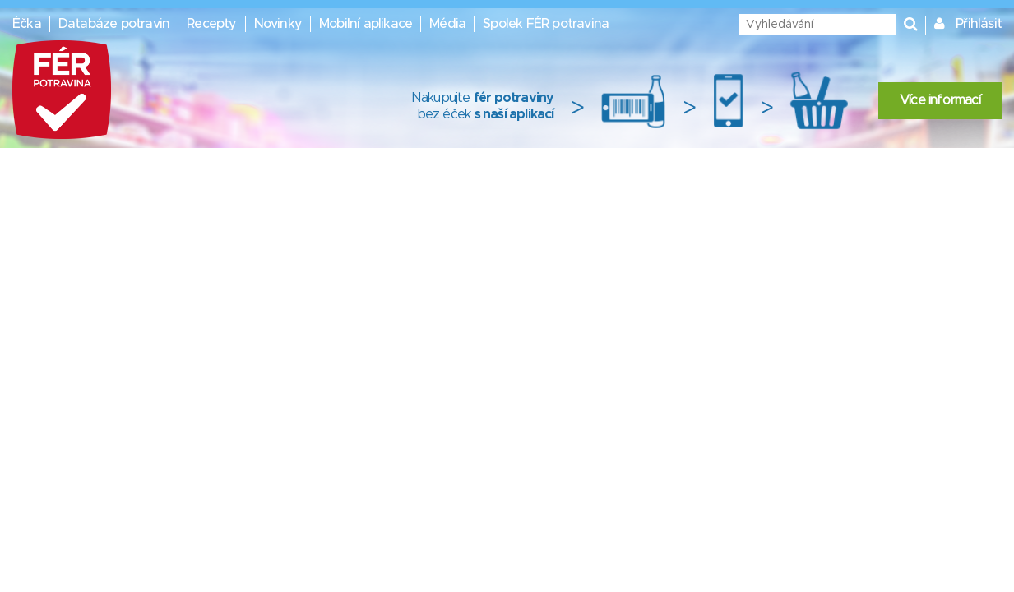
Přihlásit (979, 23)
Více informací (940, 100)
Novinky (278, 23)
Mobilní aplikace (365, 23)
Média (447, 23)
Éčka (26, 23)
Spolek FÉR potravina (546, 23)
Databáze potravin (113, 23)
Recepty (211, 23)
